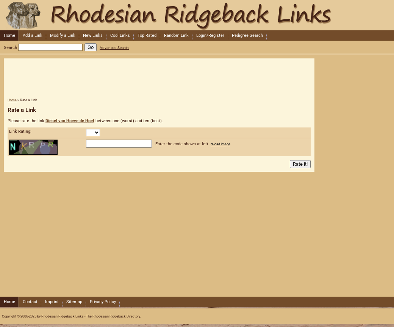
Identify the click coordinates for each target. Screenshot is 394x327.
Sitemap (74, 301)
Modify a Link (62, 35)
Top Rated (147, 35)
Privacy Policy (103, 301)
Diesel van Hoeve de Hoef (69, 120)
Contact (30, 301)
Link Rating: (20, 131)
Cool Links (120, 35)
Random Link (176, 35)
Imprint (52, 301)
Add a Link (32, 35)
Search (10, 47)
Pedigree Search (247, 35)
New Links (93, 35)
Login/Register (210, 35)
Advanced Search (114, 48)
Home (9, 35)
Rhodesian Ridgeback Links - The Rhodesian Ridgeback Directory (196, 15)
